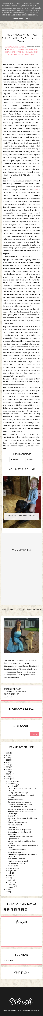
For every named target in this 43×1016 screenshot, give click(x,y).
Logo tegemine (9, 960)
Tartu (27, 55)
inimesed (21, 49)
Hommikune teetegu (15, 800)
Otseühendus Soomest (16, 859)
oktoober (11, 786)
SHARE (14, 459)
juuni (10, 875)
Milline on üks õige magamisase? (20, 829)
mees (35, 52)
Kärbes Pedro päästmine (17, 850)
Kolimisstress (12, 827)
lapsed (19, 52)
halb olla (13, 49)
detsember (12, 781)
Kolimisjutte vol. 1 (14, 816)
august (10, 870)
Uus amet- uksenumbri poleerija (19, 802)
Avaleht (20, 609)
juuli (9, 873)
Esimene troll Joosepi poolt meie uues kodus (22, 789)
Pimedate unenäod (15, 825)
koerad (8, 52)
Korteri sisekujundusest (16, 863)
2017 (8, 774)
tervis (33, 55)
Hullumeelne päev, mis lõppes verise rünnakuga (21, 812)
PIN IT (30, 459)
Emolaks (11, 797)
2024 (8, 757)
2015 (8, 779)
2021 (8, 764)
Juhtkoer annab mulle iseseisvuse (20, 804)
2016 (8, 776)
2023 (8, 760)
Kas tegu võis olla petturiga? (18, 792)
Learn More (18, 18)
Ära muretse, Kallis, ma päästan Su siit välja (22, 842)
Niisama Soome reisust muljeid (19, 832)
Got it (28, 18)
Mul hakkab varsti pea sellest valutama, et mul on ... (23, 846)
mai (9, 877)
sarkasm (21, 55)
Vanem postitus (34, 609)
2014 (8, 889)
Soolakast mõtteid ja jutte (17, 807)
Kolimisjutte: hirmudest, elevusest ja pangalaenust (21, 838)
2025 (8, 755)
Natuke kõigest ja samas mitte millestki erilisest (22, 855)
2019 (8, 769)
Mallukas (29, 52)
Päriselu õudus (13, 866)
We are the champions (16, 852)
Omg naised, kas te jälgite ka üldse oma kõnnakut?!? (22, 819)
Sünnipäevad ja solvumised (18, 861)
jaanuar (11, 887)
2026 (8, 753)
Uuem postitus (8, 609)
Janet (36, 49)
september (12, 868)
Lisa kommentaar (33, 47)
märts (10, 882)
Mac (23, 52)
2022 (8, 762)
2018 (8, 772)
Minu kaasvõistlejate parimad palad (21, 795)
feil (8, 49)
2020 (8, 767)
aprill (9, 880)
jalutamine (29, 49)
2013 (8, 892)
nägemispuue (12, 55)
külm (13, 52)
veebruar (11, 885)
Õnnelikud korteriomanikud (18, 822)
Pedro (36, 189)
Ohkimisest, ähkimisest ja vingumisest (22, 809)
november (12, 783)
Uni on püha (12, 834)
